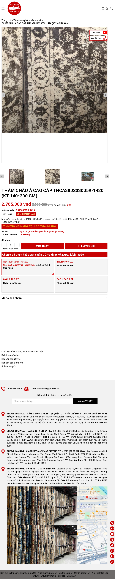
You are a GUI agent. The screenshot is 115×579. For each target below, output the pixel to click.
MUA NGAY (42, 246)
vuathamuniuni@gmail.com (45, 388)
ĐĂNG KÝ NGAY (85, 401)
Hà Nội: (5, 231)
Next (105, 95)
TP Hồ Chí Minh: (10, 234)
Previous (3, 95)
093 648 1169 (15, 388)
